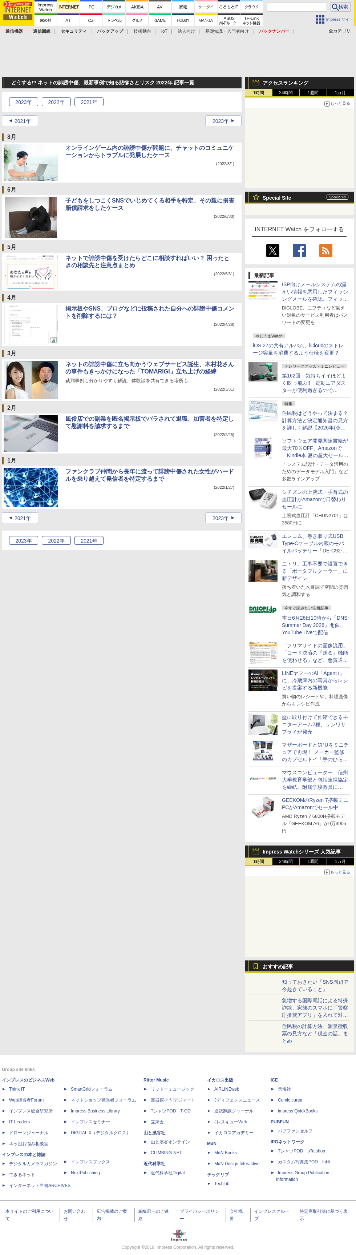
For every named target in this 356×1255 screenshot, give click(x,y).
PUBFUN (280, 1121)
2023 (23, 102)
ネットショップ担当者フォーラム (103, 1100)
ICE (274, 1080)
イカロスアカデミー (234, 1132)
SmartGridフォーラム (92, 1089)
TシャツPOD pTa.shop (301, 1151)
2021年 (23, 121)
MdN (212, 1143)
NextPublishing (85, 1172)
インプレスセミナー (90, 1121)
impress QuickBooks (297, 1111)
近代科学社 (154, 1163)
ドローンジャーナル (28, 1132)
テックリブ (218, 1174)
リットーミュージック (172, 1089)
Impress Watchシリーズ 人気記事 (302, 852)
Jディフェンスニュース (237, 1100)
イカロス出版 (220, 1080)
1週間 (313, 92)
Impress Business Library (95, 1111)
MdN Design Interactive (237, 1163)
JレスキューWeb (230, 1121)
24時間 (285, 92)
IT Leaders (19, 1121)
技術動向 (142, 31)
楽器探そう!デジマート (173, 1100)
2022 (56, 102)
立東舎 (157, 1121)
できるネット (22, 1174)
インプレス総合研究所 (31, 1111)
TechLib (221, 1183)
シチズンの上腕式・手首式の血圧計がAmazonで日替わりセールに (315, 499)
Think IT (17, 1089)
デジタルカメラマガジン (33, 1163)
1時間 (258, 92)
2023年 (221, 121)
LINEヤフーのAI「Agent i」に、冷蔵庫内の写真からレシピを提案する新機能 (315, 680)
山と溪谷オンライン (170, 1141)
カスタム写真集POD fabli (304, 1161)
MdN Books (225, 1152)
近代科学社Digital (168, 1172)
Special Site (277, 198)
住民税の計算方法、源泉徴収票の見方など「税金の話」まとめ (315, 1033)
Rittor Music (156, 1080)
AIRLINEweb (226, 1089)
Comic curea (290, 1100)
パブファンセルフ (295, 1131)
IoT (164, 31)
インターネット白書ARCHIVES (39, 1185)
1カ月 (340, 92)
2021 (89, 102)
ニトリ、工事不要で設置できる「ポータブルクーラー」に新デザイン (315, 571)
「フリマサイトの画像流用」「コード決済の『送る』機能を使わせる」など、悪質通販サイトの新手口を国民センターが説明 (315, 660)
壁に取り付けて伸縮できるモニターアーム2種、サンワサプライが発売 (315, 724)
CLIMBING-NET (166, 1152)
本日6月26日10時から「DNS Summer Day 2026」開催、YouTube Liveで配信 (315, 625)
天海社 (284, 1089)
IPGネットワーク (287, 1141)
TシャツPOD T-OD (171, 1111)
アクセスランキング (285, 83)
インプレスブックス (90, 1161)
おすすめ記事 (278, 967)
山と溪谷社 (154, 1132)
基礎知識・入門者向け (227, 31)
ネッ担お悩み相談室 (28, 1143)
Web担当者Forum (26, 1100)
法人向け (186, 31)
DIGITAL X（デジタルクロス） (101, 1132)
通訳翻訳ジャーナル (234, 1111)
